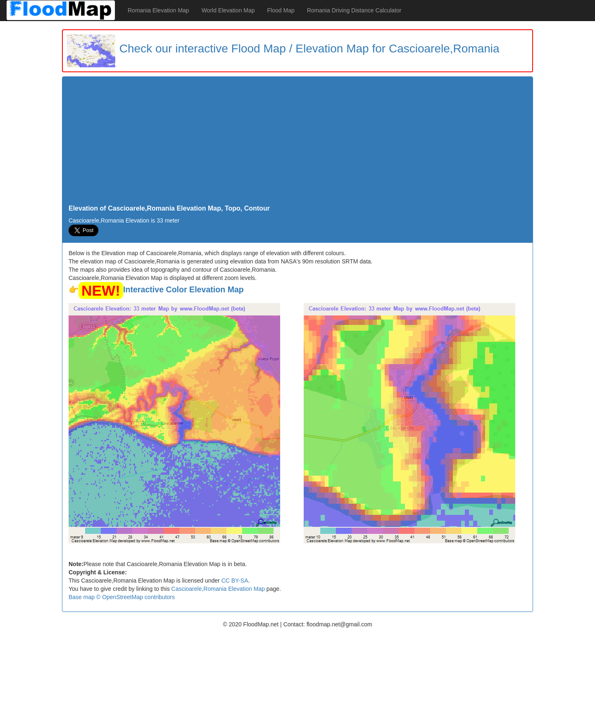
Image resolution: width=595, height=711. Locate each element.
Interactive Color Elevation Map (183, 289)
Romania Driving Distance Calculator (354, 10)
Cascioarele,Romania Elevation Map (218, 588)
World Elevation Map (228, 10)
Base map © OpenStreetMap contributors (122, 597)
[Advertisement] (297, 143)
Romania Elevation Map (158, 10)
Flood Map (281, 10)
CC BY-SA (234, 580)
